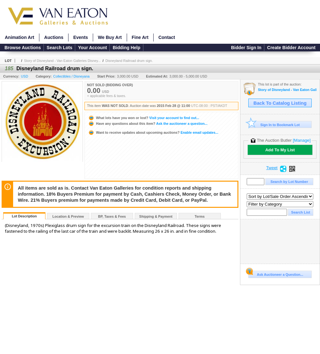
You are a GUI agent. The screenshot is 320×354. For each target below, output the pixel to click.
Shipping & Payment (155, 216)
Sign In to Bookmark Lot (274, 124)
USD (24, 76)
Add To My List (280, 149)
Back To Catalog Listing (280, 103)
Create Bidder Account (291, 47)
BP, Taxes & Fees (112, 216)
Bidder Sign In (246, 47)
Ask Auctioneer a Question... (275, 273)
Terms (199, 216)
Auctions (53, 37)
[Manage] (302, 140)
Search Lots (59, 47)
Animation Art (19, 37)
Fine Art (140, 37)
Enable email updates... (153, 132)
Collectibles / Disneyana (71, 76)
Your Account (92, 47)
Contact (166, 37)
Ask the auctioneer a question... (147, 123)
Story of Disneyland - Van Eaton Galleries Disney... (62, 61)
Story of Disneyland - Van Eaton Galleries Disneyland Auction (287, 90)
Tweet (272, 168)
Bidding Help (126, 47)
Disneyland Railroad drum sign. (129, 61)
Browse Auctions (22, 47)
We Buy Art (110, 37)
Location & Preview (68, 216)
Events (80, 37)
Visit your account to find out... (143, 118)
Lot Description (24, 216)
